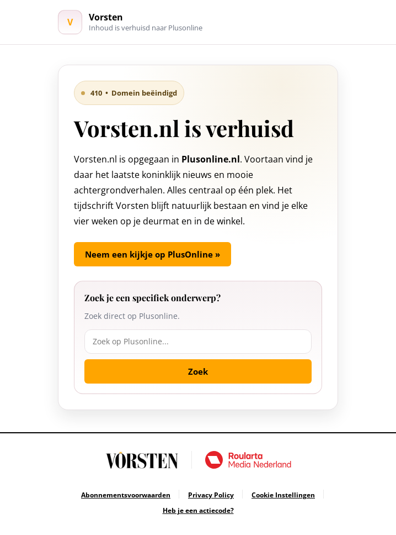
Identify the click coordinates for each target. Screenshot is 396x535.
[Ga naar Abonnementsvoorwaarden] (125, 495)
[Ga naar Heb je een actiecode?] (198, 510)
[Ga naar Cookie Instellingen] (283, 495)
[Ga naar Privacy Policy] (211, 495)
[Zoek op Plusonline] (198, 341)
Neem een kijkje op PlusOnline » (152, 254)
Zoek (198, 371)
